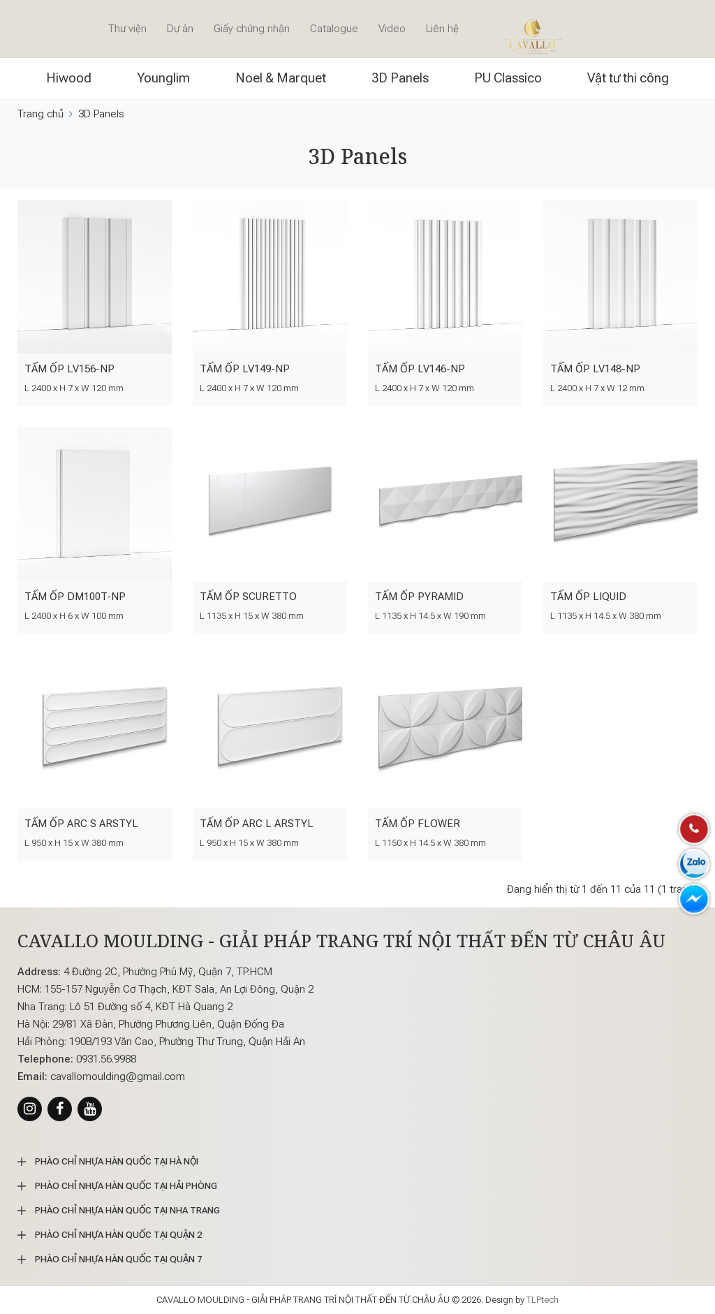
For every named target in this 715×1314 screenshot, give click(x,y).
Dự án (180, 28)
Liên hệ (442, 28)
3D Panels (400, 78)
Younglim (163, 78)
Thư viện (127, 28)
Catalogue (334, 28)
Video (392, 28)
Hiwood (68, 78)
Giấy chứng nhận (252, 28)
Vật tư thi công (628, 78)
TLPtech (542, 1299)
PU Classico (508, 78)
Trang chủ (40, 114)
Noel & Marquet (280, 78)
